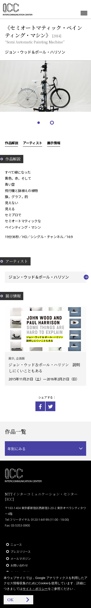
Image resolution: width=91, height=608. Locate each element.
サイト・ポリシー (35, 589)
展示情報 (53, 142)
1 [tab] (39, 123)
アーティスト (32, 142)
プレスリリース (20, 552)
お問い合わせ (19, 565)
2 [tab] (52, 123)
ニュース (16, 545)
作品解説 (11, 142)
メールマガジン (20, 559)
